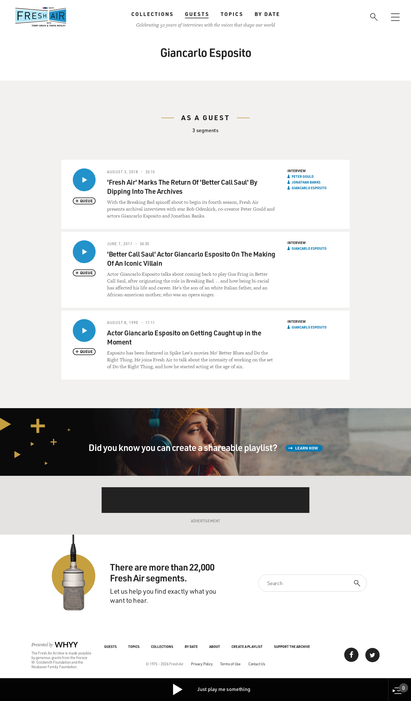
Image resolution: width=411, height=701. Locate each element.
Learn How (306, 448)
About (214, 646)
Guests (197, 14)
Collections (152, 14)
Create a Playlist (247, 646)
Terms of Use (230, 663)
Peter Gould (303, 176)
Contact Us (256, 663)
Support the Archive (292, 646)
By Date (267, 14)
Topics (232, 14)
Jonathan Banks (306, 182)
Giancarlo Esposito (309, 188)
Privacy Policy (201, 663)
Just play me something (211, 689)
